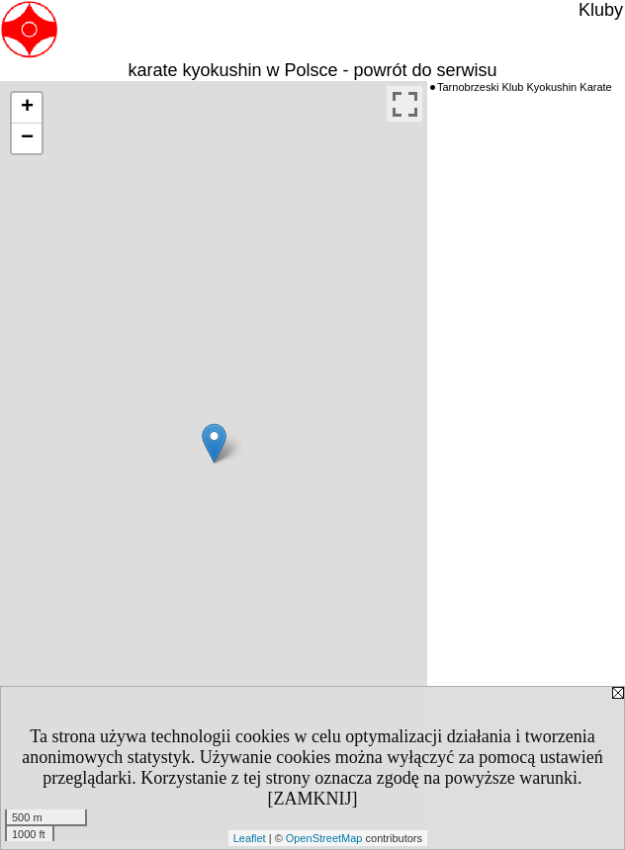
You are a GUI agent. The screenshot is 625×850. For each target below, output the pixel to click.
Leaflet (249, 838)
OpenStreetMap (324, 838)
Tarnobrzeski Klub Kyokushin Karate (524, 87)
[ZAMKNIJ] (313, 798)
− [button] (27, 138)
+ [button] (27, 108)
